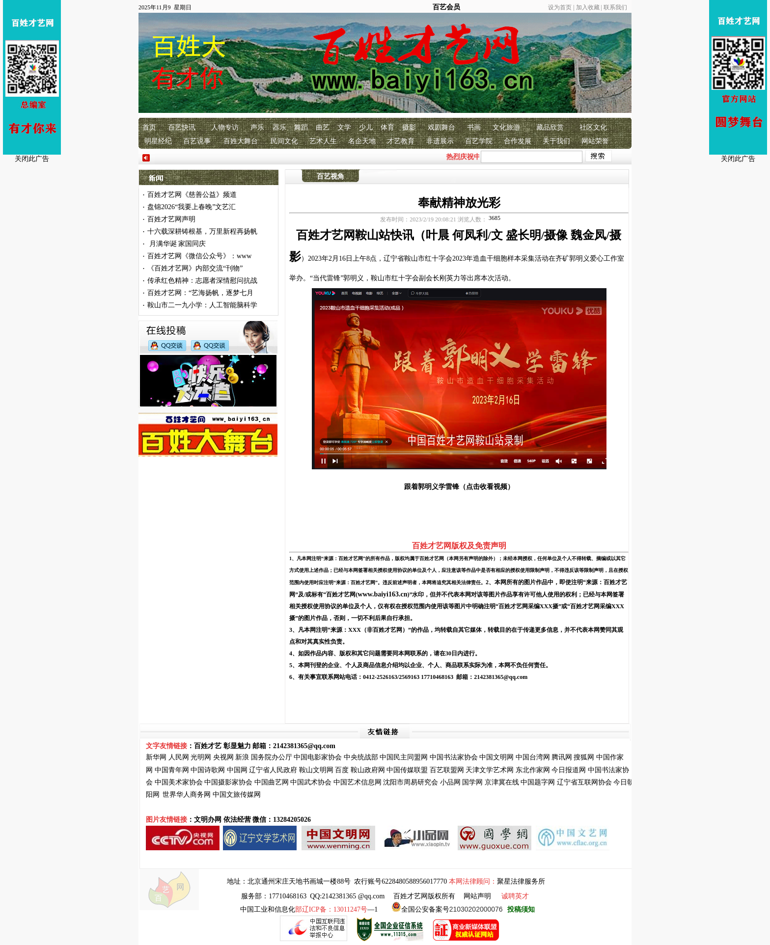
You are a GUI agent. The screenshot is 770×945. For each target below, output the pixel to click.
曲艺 (323, 127)
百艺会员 (446, 7)
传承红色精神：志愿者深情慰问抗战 (202, 280)
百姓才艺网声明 (171, 219)
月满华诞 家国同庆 (176, 243)
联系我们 (615, 7)
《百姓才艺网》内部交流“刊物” (195, 268)
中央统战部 (361, 757)
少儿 (366, 127)
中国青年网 (172, 770)
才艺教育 (400, 141)
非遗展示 (440, 141)
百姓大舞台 (240, 141)
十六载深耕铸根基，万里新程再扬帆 (202, 231)
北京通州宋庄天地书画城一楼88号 (299, 881)
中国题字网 (538, 782)
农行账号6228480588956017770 (400, 881)
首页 (149, 127)
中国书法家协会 (454, 757)
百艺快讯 (181, 127)
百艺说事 (197, 141)
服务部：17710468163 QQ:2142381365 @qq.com (313, 896)
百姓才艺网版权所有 (424, 896)
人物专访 (225, 127)
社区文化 (593, 127)
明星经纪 (158, 141)
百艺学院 (479, 141)
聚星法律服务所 (521, 881)
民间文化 (284, 141)
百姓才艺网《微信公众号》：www (199, 256)
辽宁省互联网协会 (584, 782)
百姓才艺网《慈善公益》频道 (192, 194)
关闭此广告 (32, 158)
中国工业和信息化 (267, 909)
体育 (387, 127)
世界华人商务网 (187, 794)
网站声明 (477, 896)
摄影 (409, 127)
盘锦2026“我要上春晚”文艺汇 (191, 207)
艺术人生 (323, 141)
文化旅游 (506, 127)
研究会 (427, 782)
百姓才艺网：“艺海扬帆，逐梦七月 (200, 293)
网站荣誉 (595, 141)
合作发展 (517, 141)
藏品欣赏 (550, 127)
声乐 (257, 127)
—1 (336, 909)
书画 (474, 127)
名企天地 (362, 141)
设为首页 (560, 7)
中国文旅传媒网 (237, 794)
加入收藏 (588, 7)
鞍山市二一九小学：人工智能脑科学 (202, 305)
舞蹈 (301, 127)
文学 (344, 127)
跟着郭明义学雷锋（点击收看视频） (459, 486)
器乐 (279, 127)
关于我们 (556, 141)
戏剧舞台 (441, 127)
